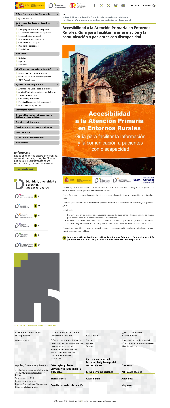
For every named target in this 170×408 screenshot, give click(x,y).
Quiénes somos (25, 18)
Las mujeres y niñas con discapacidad (34, 33)
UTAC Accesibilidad (26, 80)
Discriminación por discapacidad (32, 73)
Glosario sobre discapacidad (30, 42)
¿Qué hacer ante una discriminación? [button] (33, 69)
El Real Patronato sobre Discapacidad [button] (33, 14)
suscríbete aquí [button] (25, 169)
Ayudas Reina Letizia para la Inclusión (35, 89)
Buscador (147, 5)
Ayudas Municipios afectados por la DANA (36, 92)
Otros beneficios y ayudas (29, 105)
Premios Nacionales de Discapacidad (34, 102)
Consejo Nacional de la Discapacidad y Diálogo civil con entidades (34, 116)
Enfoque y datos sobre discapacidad (34, 29)
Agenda (21, 61)
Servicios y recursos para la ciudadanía (34, 127)
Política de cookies (131, 371)
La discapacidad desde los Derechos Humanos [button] (33, 24)
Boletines (22, 65)
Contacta (134, 5)
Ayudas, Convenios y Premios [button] (30, 84)
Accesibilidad (22, 142)
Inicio (64, 14)
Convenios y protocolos (28, 99)
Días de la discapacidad (28, 46)
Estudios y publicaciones (27, 122)
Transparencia (23, 132)
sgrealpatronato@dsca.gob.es (103, 401)
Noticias (22, 58)
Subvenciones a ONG (27, 95)
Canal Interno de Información (30, 137)
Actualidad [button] (21, 53)
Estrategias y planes (25, 109)
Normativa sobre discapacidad (31, 39)
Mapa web (127, 385)
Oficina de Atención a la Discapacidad (34, 77)
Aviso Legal (127, 378)
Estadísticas (23, 49)
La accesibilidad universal (29, 36)
